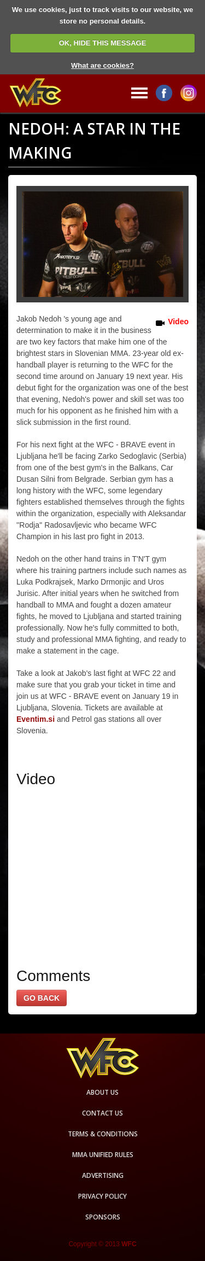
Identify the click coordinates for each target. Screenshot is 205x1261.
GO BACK (42, 998)
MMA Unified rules (102, 1154)
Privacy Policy (102, 1196)
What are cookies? (102, 65)
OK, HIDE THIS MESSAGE (103, 43)
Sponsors (102, 1217)
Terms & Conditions (103, 1134)
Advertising (103, 1175)
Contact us (102, 1113)
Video (178, 321)
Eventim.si (35, 719)
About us (102, 1092)
